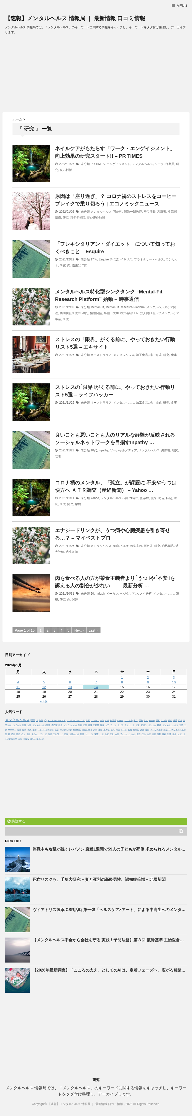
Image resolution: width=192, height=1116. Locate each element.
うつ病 (164, 720)
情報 (154, 734)
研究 (66, 217)
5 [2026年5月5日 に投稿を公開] (44, 682)
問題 (32, 720)
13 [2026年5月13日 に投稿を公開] (70, 687)
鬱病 (78, 504)
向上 (118, 730)
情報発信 (96, 313)
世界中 (134, 498)
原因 (138, 734)
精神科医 (77, 730)
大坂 (95, 730)
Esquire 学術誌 (108, 259)
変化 (130, 730)
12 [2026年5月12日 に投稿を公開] (44, 687)
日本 (180, 720)
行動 (144, 734)
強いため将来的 (131, 546)
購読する (17, 821)
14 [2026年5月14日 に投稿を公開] (96, 687)
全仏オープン (38, 734)
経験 (164, 734)
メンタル (152, 725)
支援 (142, 730)
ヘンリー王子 (156, 730)
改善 (34, 730)
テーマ (113, 725)
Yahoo (94, 498)
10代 (93, 450)
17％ (93, 259)
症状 (28, 734)
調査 (158, 720)
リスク (124, 730)
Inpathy (103, 450)
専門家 (55, 725)
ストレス (95, 720)
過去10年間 (79, 265)
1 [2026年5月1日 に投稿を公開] (122, 677)
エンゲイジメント (118, 164)
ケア (107, 725)
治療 (149, 734)
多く (136, 720)
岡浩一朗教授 (133, 211)
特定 (169, 498)
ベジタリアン (129, 593)
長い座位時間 (96, 217)
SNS (133, 734)
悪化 (112, 734)
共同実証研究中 (70, 313)
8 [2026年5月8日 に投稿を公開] (122, 682)
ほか (24, 734)
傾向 (116, 546)
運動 (147, 730)
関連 (70, 504)
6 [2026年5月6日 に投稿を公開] (70, 682)
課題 (60, 725)
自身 (107, 720)
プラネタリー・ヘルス (149, 259)
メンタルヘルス (142, 164)
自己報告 (168, 546)
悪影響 (161, 211)
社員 (112, 730)
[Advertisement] (96, 75)
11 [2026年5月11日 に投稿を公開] (18, 687)
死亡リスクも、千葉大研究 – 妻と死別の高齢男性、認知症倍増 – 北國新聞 (99, 879)
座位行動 (150, 211)
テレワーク (58, 734)
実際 (96, 734)
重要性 (107, 730)
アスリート (129, 725)
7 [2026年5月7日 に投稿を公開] (96, 682)
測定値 (148, 546)
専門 (85, 313)
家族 (102, 725)
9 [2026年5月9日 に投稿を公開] (148, 682)
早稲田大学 (111, 313)
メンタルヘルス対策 (57, 720)
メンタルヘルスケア (76, 720)
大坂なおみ (74, 734)
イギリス (126, 259)
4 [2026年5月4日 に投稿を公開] (18, 682)
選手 (57, 730)
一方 (102, 734)
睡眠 (50, 734)
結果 (24, 730)
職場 (175, 720)
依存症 (144, 498)
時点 (161, 498)
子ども (121, 725)
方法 (20, 739)
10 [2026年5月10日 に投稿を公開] (174, 682)
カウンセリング (37, 739)
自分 (102, 720)
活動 (159, 734)
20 (92, 593)
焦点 (174, 734)
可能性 (117, 211)
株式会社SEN (129, 313)
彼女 (138, 725)
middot (120, 720)
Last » (93, 630)
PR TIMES (97, 164)
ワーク (159, 164)
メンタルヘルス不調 (114, 498)
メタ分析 (146, 593)
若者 (58, 456)
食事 (174, 355)
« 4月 (44, 701)
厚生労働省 (87, 730)
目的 (18, 734)
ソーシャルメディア (123, 450)
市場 (66, 734)
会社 (117, 734)
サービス (90, 734)
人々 (146, 720)
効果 (107, 734)
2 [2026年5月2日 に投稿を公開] (148, 677)
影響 (41, 720)
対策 (169, 734)
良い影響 (66, 170)
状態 (85, 725)
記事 (82, 734)
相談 (90, 725)
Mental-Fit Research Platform (125, 307)
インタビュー (11, 739)
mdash (100, 593)
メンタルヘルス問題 (41, 725)
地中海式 (156, 355)
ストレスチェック (46, 730)
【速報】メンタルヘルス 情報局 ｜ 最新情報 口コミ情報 (75, 18)
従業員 (170, 164)
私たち (26, 739)
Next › (79, 630)
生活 (181, 725)
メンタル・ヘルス (170, 725)
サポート (12, 730)
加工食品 (142, 355)
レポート (182, 734)
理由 (141, 720)
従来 (154, 498)
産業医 (136, 730)
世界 (19, 730)
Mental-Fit (97, 307)
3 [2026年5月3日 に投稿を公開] (174, 677)
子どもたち (125, 734)
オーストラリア (101, 355)
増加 (13, 734)
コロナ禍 (128, 720)
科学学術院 (77, 217)
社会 (100, 730)
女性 (29, 725)
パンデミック (66, 730)
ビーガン (112, 593)
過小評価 (72, 552)
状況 (30, 730)
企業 (88, 720)
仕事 (24, 725)
